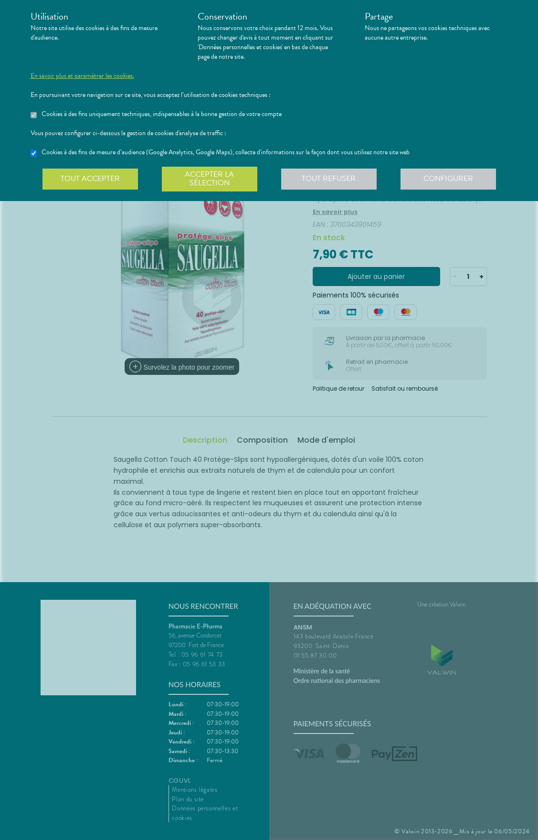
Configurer (448, 178)
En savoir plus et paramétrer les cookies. (82, 76)
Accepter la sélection (209, 179)
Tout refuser (329, 178)
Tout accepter (90, 178)
